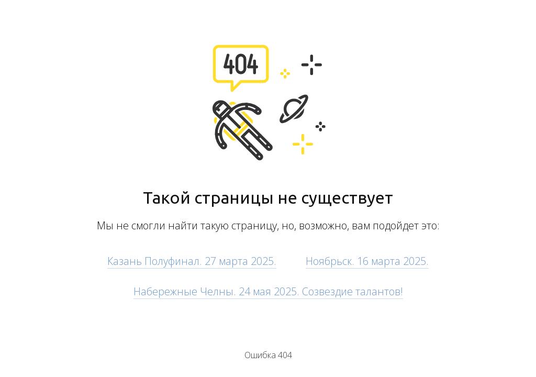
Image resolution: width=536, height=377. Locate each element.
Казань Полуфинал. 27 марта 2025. (191, 261)
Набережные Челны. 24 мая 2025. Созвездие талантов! (268, 291)
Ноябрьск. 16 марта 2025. (367, 261)
